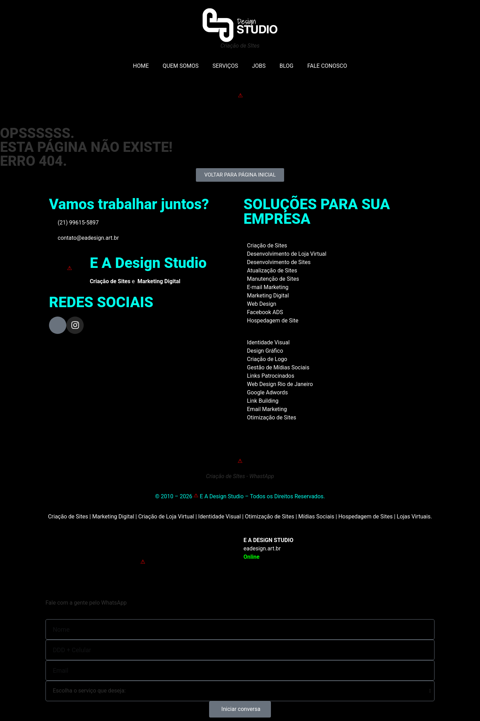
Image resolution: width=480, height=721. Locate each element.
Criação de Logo (267, 359)
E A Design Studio (148, 262)
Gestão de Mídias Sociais (278, 367)
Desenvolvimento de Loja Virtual (286, 254)
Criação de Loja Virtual (166, 516)
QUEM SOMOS (180, 66)
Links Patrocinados (270, 375)
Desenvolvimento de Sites (279, 262)
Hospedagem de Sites (365, 516)
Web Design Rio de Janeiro (280, 384)
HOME (141, 66)
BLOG (286, 66)
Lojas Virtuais (413, 516)
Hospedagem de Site (272, 320)
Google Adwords (267, 392)
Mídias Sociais (316, 516)
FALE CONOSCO (327, 66)
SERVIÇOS (225, 66)
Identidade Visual (268, 342)
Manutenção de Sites (273, 279)
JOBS (258, 66)
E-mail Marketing (267, 287)
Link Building (263, 401)
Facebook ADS (265, 312)
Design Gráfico (265, 350)
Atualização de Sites (272, 270)
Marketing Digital (268, 295)
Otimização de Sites (271, 417)
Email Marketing (267, 409)
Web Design (261, 304)
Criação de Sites (267, 245)
